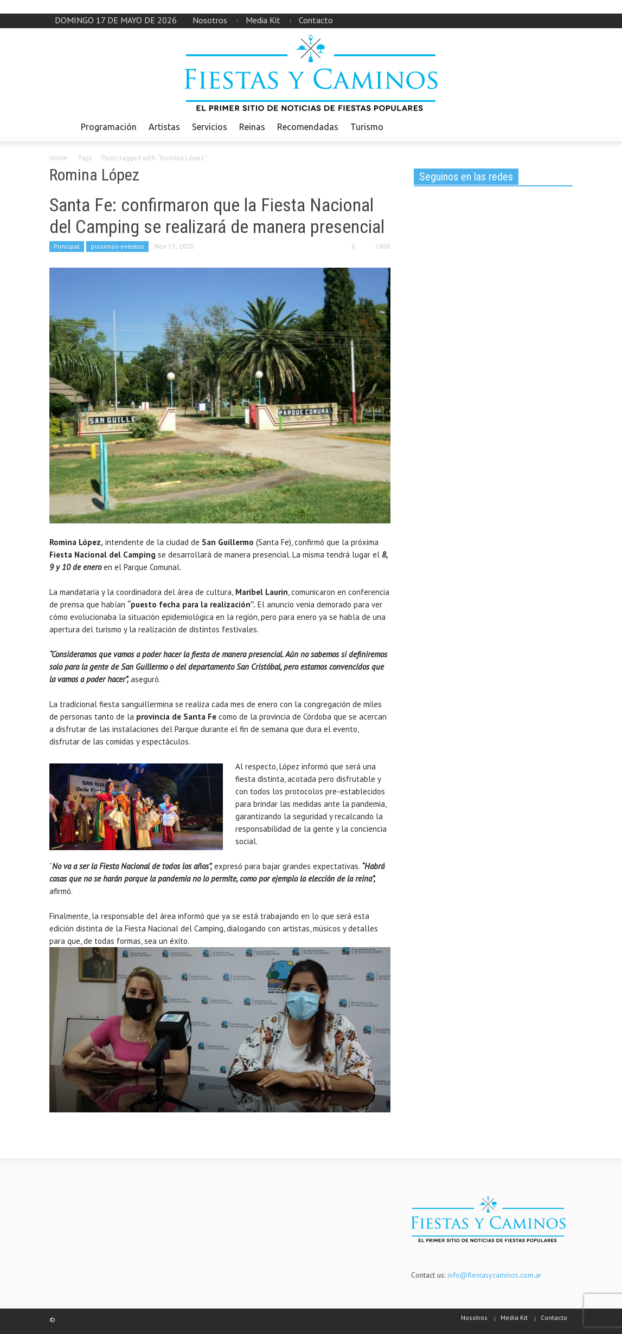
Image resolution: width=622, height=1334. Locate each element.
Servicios (209, 127)
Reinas (252, 127)
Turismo (366, 127)
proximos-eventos (117, 246)
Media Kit (263, 20)
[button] (562, 126)
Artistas (164, 127)
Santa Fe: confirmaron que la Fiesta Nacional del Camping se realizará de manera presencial (216, 215)
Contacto (316, 20)
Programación (109, 127)
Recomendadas (307, 127)
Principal (67, 246)
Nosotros (210, 20)
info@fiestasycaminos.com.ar (494, 1275)
